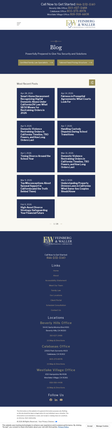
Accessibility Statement (56, 280)
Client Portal (56, 300)
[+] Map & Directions (56, 340)
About (56, 275)
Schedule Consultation (56, 305)
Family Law (56, 290)
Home (56, 271)
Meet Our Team (56, 285)
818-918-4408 (79, 14)
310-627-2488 (77, 8)
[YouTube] (61, 400)
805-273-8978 (76, 11)
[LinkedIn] (56, 400)
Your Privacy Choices (47, 421)
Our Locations (56, 295)
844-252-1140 (85, 4)
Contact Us (56, 310)
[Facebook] (51, 400)
